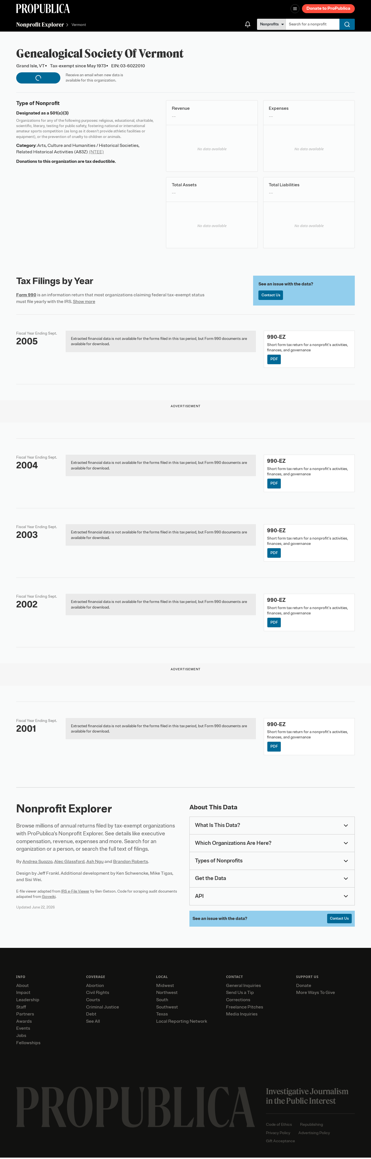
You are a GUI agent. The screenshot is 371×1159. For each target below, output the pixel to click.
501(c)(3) (59, 113)
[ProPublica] (43, 8)
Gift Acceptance (280, 1142)
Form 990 (26, 295)
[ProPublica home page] (135, 1108)
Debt (91, 1016)
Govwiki (49, 897)
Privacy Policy (278, 1134)
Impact (23, 994)
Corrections (238, 1001)
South (162, 1001)
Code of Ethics (279, 1126)
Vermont (79, 25)
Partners (25, 1016)
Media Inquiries (242, 1016)
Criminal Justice (102, 1008)
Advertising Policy (314, 1134)
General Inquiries (243, 987)
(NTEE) (96, 152)
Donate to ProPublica (328, 8)
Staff (21, 1008)
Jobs (21, 1037)
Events (23, 1030)
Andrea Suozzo (37, 863)
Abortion (95, 987)
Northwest (167, 994)
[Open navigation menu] (295, 8)
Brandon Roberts (130, 863)
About (22, 987)
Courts (93, 1001)
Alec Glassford (69, 863)
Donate (303, 987)
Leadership (27, 1001)
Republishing (311, 1126)
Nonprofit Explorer (40, 24)
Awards (24, 1023)
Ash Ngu (95, 863)
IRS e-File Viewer (75, 892)
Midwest (165, 987)
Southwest (167, 1008)
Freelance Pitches (244, 1008)
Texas (162, 1016)
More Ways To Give (315, 994)
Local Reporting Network (181, 1023)
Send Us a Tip (240, 994)
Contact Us (271, 295)
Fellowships (28, 1044)
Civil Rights (97, 994)
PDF (274, 359)
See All (93, 1023)
